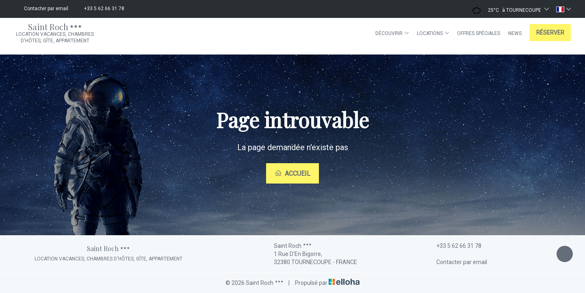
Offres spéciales (478, 33)
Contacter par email (457, 262)
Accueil (292, 173)
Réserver (550, 32)
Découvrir (392, 33)
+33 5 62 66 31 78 (454, 245)
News (515, 33)
